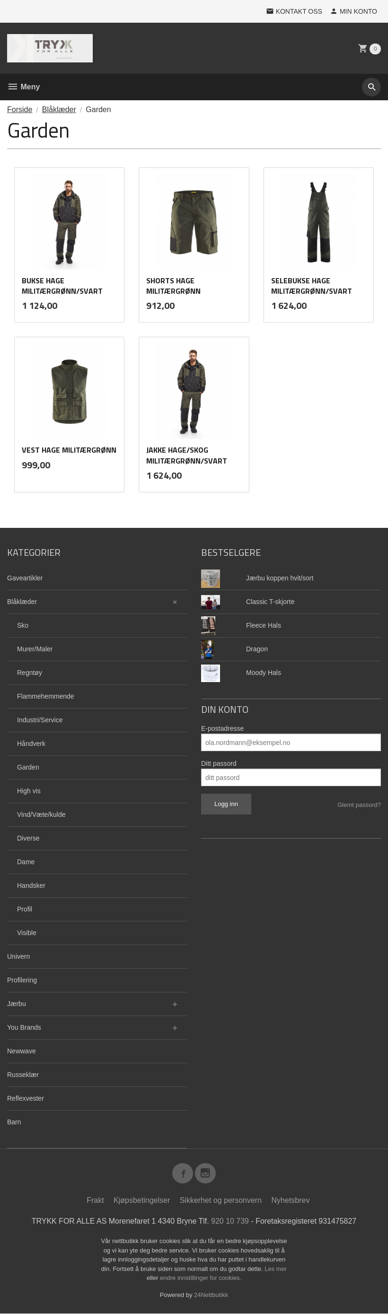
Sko (22, 625)
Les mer (276, 1269)
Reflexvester (25, 1098)
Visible (26, 933)
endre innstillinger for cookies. (200, 1278)
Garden (28, 767)
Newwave (21, 1051)
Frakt (95, 1201)
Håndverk (31, 743)
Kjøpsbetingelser (142, 1201)
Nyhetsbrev (291, 1201)
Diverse (28, 838)
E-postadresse (222, 728)
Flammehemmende (45, 696)
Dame (26, 862)
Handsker (31, 885)
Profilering (22, 980)
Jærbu (16, 1003)
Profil (24, 909)
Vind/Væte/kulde (41, 814)
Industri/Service (39, 720)
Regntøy (29, 672)
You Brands (24, 1027)
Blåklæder (22, 601)
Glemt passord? (359, 804)
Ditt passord (219, 763)
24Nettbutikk (211, 1295)
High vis (29, 791)
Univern (18, 956)
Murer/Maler (35, 649)
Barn (14, 1122)
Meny (23, 87)
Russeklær (23, 1074)
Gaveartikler (25, 578)
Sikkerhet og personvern (221, 1201)
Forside (19, 109)
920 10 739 (230, 1222)
